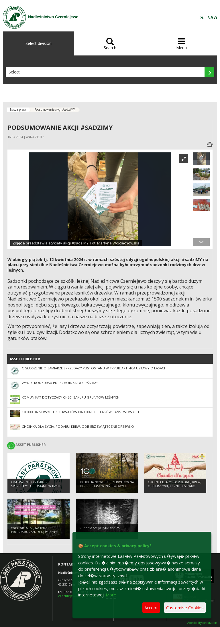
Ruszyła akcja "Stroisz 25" (100, 528)
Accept (151, 607)
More (111, 595)
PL (202, 18)
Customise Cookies (185, 607)
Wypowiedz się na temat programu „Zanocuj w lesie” (34, 530)
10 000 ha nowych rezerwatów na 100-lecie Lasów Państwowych (80, 412)
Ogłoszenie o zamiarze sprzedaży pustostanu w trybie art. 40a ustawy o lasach (94, 368)
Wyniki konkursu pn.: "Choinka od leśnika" (60, 383)
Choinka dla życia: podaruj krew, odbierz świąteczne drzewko (78, 426)
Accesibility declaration (202, 622)
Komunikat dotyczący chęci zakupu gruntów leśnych (70, 397)
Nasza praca (18, 110)
